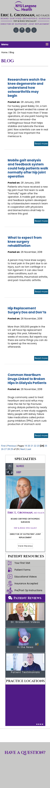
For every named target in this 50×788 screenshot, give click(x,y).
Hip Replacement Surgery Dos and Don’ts (27, 310)
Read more (41, 143)
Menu (25, 44)
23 (38, 445)
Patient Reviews (27, 598)
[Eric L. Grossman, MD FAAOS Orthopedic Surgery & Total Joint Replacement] (25, 19)
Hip (18, 472)
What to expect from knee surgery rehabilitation (25, 241)
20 (29, 445)
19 (26, 445)
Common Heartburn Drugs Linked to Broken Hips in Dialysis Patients (27, 379)
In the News (25, 647)
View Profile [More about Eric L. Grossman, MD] (25, 546)
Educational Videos (22, 576)
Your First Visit (18, 563)
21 (32, 445)
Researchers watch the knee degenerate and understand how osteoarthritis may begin (27, 87)
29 (11, 449)
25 (46, 445)
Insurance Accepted (22, 583)
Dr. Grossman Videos (25, 622)
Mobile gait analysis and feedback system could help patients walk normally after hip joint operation (28, 168)
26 (2, 449)
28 (8, 449)
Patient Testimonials (25, 672)
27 (5, 449)
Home (4, 52)
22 (35, 445)
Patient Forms (18, 570)
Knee (20, 466)
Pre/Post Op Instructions (24, 590)
